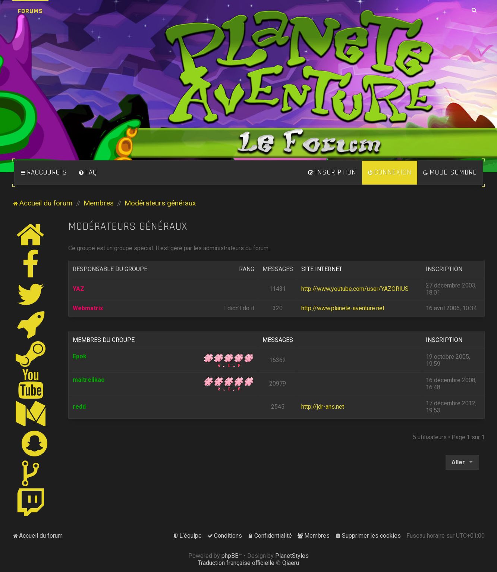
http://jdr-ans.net (322, 406)
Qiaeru (290, 562)
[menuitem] (88, 173)
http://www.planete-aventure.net (342, 308)
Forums (30, 11)
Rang (246, 269)
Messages (277, 269)
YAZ (78, 288)
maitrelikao (89, 379)
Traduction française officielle (236, 562)
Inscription (444, 269)
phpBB (230, 555)
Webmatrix (88, 308)
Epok (79, 356)
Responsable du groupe (110, 269)
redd (79, 406)
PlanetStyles (292, 555)
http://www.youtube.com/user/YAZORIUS (355, 288)
